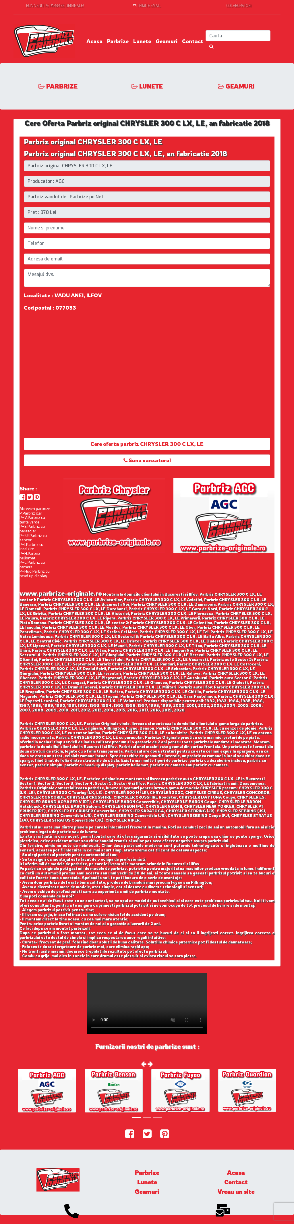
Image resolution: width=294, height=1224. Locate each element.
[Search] (238, 35)
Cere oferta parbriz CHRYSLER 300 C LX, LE (147, 444)
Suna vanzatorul (147, 460)
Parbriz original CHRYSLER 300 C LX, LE (93, 141)
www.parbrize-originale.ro (61, 593)
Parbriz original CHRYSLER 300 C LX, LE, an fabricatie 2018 (125, 153)
